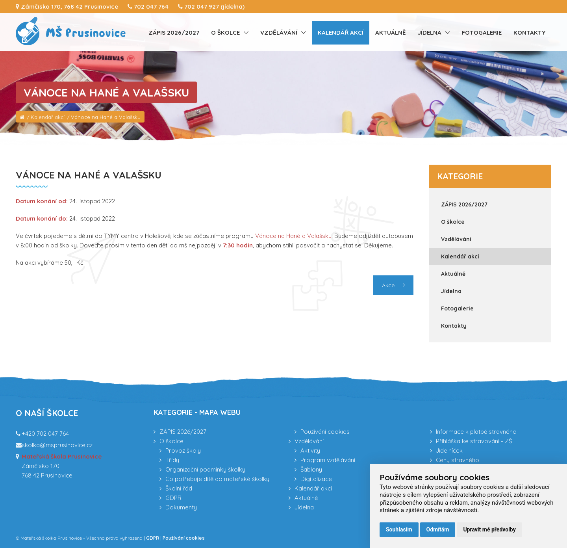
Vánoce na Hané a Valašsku (106, 117)
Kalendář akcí (340, 32)
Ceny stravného (457, 460)
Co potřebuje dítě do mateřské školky (217, 479)
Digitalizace (316, 479)
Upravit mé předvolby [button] (489, 529)
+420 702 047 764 (45, 433)
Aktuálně (390, 32)
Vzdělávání (278, 32)
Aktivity (310, 450)
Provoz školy (183, 450)
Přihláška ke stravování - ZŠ (474, 441)
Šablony (311, 469)
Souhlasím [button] (399, 529)
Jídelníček (449, 450)
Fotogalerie (482, 32)
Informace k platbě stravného (476, 431)
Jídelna (429, 32)
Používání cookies (325, 431)
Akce (393, 285)
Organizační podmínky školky (205, 469)
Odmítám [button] (437, 529)
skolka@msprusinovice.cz (57, 445)
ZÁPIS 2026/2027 (173, 32)
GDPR (173, 498)
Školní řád (178, 488)
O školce (225, 32)
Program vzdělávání (327, 460)
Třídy (172, 460)
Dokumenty (181, 507)
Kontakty (529, 32)
